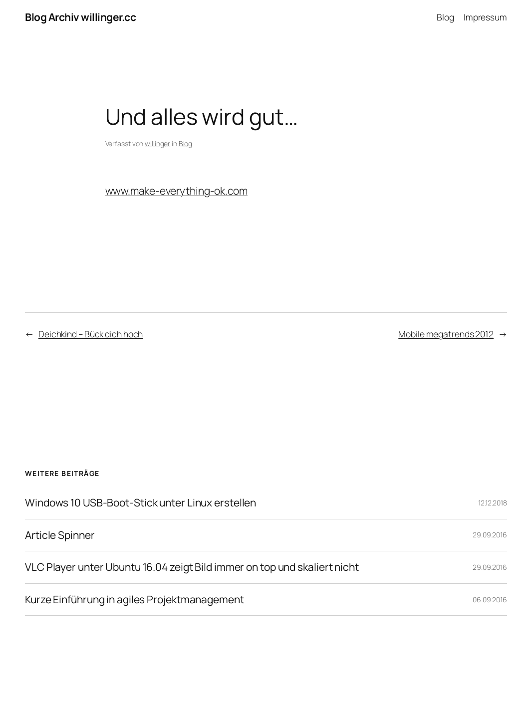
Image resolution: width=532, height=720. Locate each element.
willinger (157, 143)
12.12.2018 (492, 502)
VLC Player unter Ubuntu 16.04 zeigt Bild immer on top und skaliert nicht (192, 567)
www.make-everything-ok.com (176, 191)
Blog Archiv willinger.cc (80, 17)
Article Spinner (60, 535)
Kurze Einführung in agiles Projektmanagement (134, 600)
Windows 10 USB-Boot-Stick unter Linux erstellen (140, 503)
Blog (186, 143)
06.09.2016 (490, 599)
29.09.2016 (490, 534)
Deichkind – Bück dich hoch (90, 334)
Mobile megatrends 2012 (446, 334)
